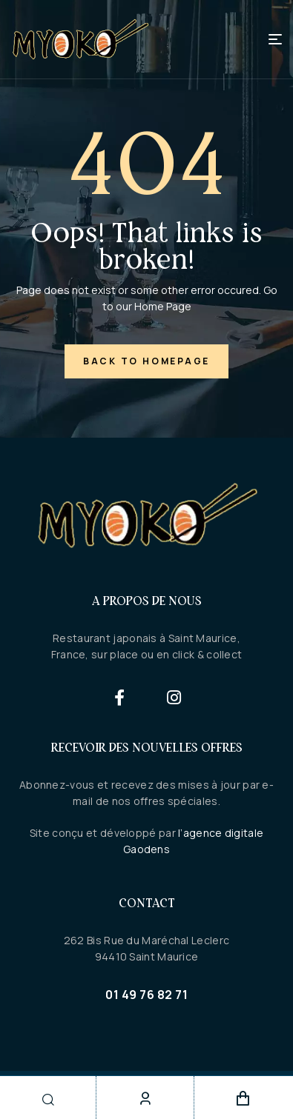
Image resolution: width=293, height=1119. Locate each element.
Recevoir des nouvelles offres (147, 747)
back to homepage (146, 361)
